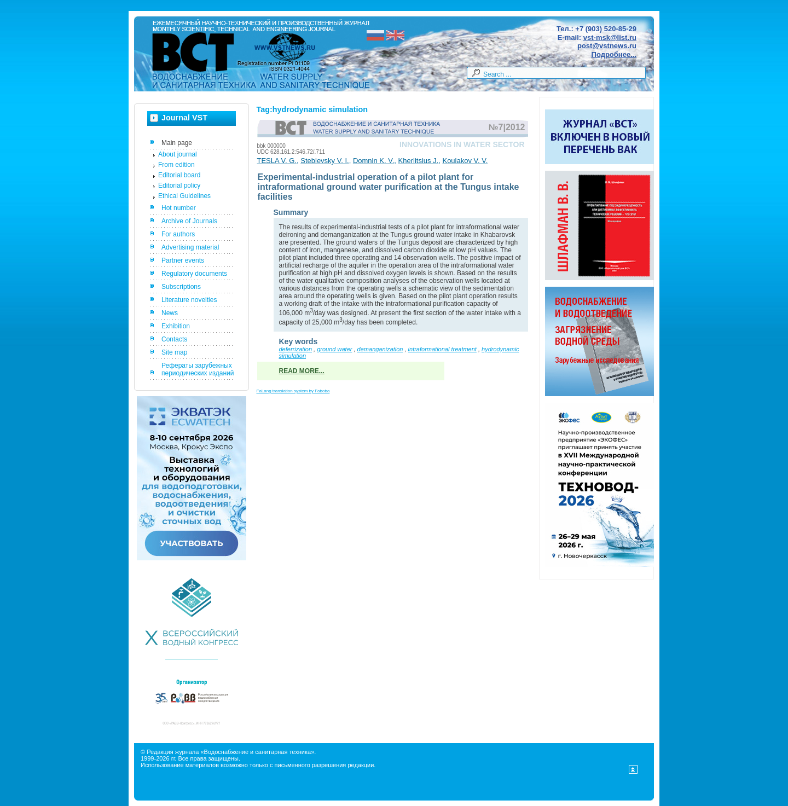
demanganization (380, 349)
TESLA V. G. (277, 160)
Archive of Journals (189, 221)
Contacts (174, 339)
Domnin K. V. (373, 160)
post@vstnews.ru (606, 46)
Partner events (182, 260)
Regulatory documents (194, 273)
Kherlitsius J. (418, 160)
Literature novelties (189, 300)
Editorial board (179, 175)
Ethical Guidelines (184, 196)
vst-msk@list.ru (609, 37)
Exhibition (175, 326)
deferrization (295, 349)
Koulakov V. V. (465, 160)
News (169, 313)
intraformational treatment (442, 349)
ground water (334, 349)
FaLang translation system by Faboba (293, 390)
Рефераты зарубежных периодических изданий (197, 369)
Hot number (178, 208)
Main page (176, 143)
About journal (177, 154)
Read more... (302, 371)
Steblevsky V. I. (324, 160)
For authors (178, 234)
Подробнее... (614, 54)
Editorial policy (179, 185)
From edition (176, 165)
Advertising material (190, 247)
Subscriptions (181, 287)
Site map (174, 352)
